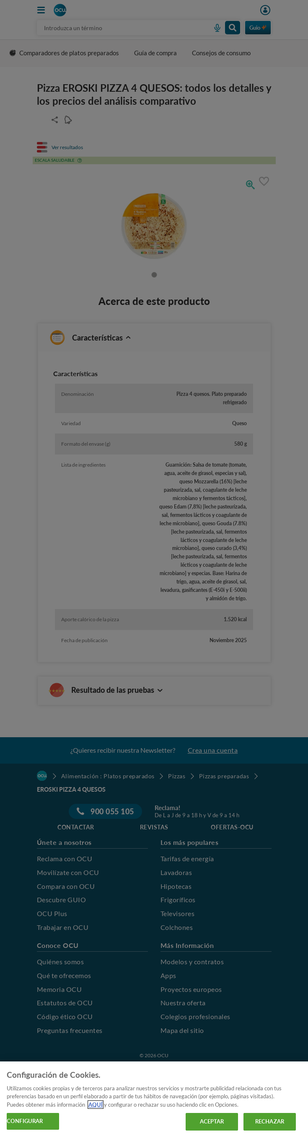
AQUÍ (95, 1104)
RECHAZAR (269, 1121)
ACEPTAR (212, 1121)
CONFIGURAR (25, 1121)
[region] (154, 1098)
